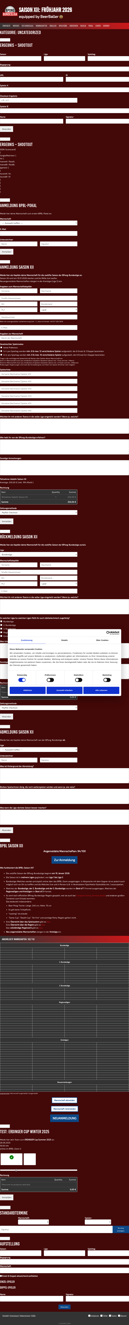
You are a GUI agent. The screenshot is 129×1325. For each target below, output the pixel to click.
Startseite (6, 25)
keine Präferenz (10, 347)
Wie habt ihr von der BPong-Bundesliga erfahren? (22, 437)
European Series (83, 895)
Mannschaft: (23, 1218)
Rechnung (4, 487)
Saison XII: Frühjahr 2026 (45, 9)
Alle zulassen (101, 690)
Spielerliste (6, 369)
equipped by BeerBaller (41, 16)
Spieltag (92, 54)
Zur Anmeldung (64, 860)
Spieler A (4, 85)
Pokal (90, 25)
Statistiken (74, 25)
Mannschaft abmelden (64, 1100)
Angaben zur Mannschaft (12, 333)
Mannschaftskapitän (10, 560)
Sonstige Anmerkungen (10, 458)
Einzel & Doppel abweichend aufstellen (20, 1276)
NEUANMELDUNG (64, 1118)
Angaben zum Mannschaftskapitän (16, 286)
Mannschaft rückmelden (64, 1109)
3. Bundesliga (9, 629)
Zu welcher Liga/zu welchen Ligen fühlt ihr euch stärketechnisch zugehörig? (35, 618)
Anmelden (6, 251)
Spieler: (88, 1218)
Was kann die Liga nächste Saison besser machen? (23, 807)
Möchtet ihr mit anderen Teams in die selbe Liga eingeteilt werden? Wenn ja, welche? (39, 416)
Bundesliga (8, 621)
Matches (16, 25)
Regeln (83, 25)
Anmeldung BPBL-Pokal (18, 205)
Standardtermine (14, 1213)
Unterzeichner (7, 239)
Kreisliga (7, 636)
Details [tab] (64, 640)
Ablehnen (27, 690)
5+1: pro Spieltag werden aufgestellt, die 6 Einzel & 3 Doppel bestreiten (53, 351)
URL (2, 75)
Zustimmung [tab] (27, 640)
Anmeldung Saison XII (17, 267)
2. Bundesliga (9, 625)
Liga (46, 54)
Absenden (6, 129)
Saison (3, 54)
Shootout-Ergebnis (9, 96)
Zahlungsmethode (9, 508)
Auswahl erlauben (64, 690)
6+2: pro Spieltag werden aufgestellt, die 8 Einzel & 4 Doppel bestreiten (54, 355)
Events (98, 25)
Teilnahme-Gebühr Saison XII (13, 479)
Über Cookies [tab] (102, 640)
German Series (98, 895)
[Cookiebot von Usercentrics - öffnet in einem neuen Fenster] (108, 633)
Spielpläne (63, 25)
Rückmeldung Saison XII (18, 536)
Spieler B (4, 106)
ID (67, 75)
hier (48, 921)
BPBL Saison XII (11, 845)
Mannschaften (41, 25)
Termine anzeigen (120, 1229)
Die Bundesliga (27, 25)
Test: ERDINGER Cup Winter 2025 (24, 1131)
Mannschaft (6, 219)
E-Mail (3, 229)
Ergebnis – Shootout (16, 45)
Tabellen (53, 25)
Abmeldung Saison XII (17, 732)
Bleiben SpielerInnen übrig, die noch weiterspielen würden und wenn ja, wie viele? (37, 787)
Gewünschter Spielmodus (12, 344)
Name (3, 117)
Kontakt (106, 25)
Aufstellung (10, 1244)
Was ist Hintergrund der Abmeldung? (17, 766)
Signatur (70, 117)
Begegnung (6, 64)
